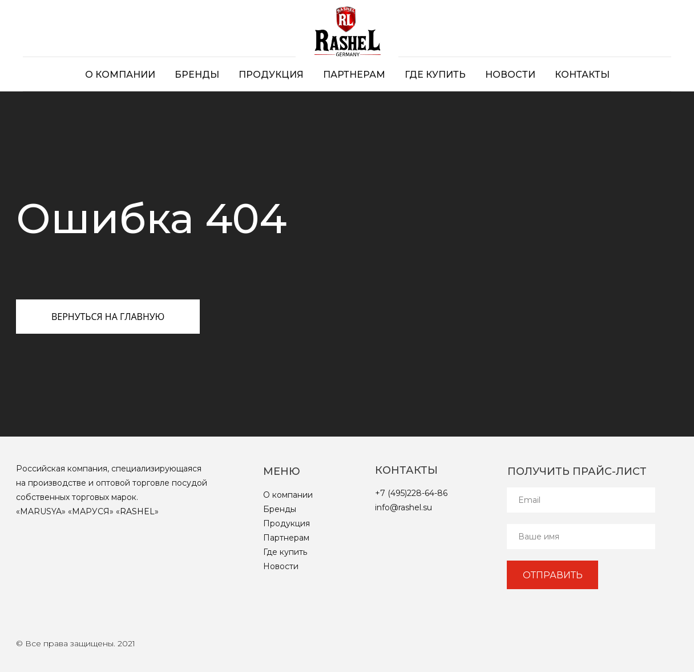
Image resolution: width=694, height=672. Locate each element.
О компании (120, 74)
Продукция (271, 74)
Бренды (197, 74)
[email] (581, 500)
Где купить (435, 74)
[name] (581, 536)
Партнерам (354, 74)
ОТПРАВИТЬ (553, 575)
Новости (510, 74)
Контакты (582, 74)
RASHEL (137, 511)
